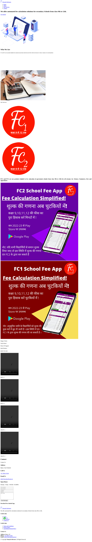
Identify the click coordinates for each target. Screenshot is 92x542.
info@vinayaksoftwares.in (7, 479)
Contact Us (6, 521)
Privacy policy (6, 528)
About (4, 5)
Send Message (4, 501)
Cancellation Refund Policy (9, 530)
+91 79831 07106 (5, 473)
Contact (5, 8)
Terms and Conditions (8, 527)
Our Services (6, 7)
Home (4, 4)
